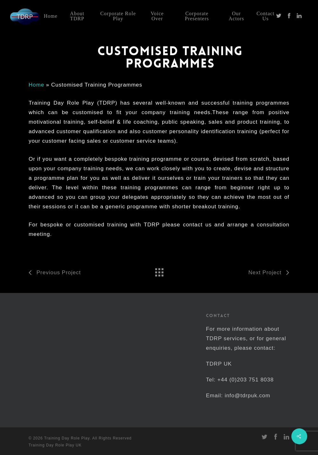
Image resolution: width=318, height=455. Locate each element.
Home (36, 85)
